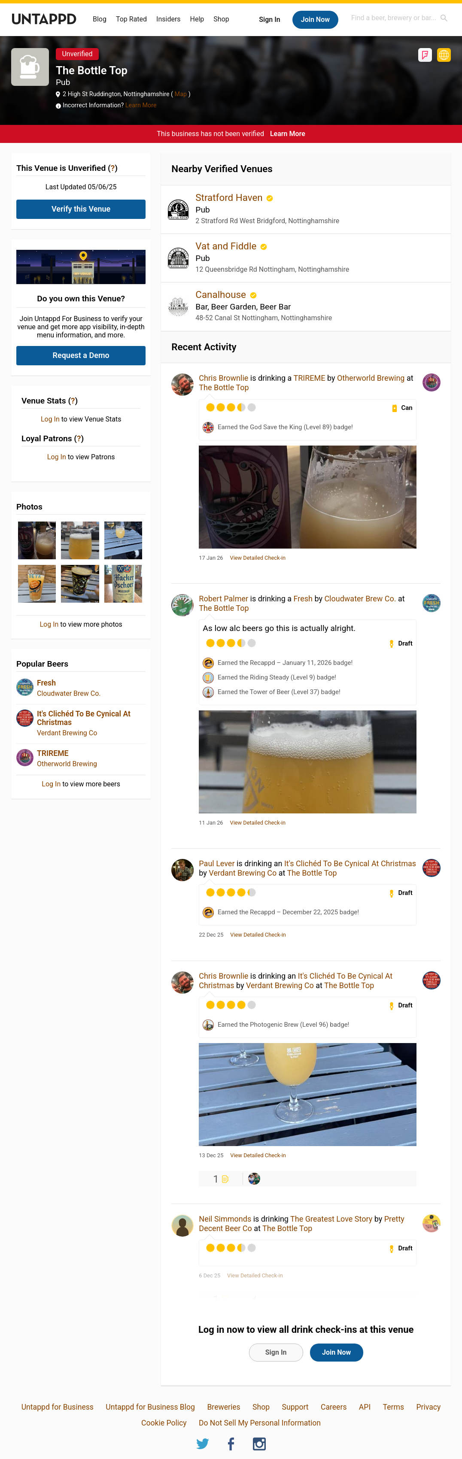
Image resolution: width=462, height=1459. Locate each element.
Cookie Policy (164, 1423)
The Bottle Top (224, 387)
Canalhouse (221, 294)
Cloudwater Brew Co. (69, 693)
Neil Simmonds (225, 1218)
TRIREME (52, 753)
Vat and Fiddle (227, 246)
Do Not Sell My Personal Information (260, 1423)
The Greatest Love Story (331, 1218)
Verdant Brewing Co (67, 733)
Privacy (428, 1407)
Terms (393, 1407)
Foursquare (425, 55)
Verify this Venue (81, 208)
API (365, 1407)
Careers (334, 1407)
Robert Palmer (223, 598)
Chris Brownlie (223, 377)
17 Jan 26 (211, 558)
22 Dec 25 (211, 935)
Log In (50, 419)
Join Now (315, 19)
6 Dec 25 (209, 1276)
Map (180, 94)
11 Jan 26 (211, 823)
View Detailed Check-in (258, 558)
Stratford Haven (230, 197)
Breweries (223, 1407)
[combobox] (400, 17)
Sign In (269, 19)
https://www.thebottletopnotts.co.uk (444, 55)
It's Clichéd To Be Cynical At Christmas (350, 863)
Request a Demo (81, 355)
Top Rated (131, 19)
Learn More (141, 105)
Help (197, 19)
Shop (221, 19)
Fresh (46, 683)
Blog (99, 19)
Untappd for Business (57, 1407)
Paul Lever (216, 863)
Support (295, 1407)
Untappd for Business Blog (150, 1407)
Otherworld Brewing (67, 764)
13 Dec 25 (211, 1156)
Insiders (168, 19)
